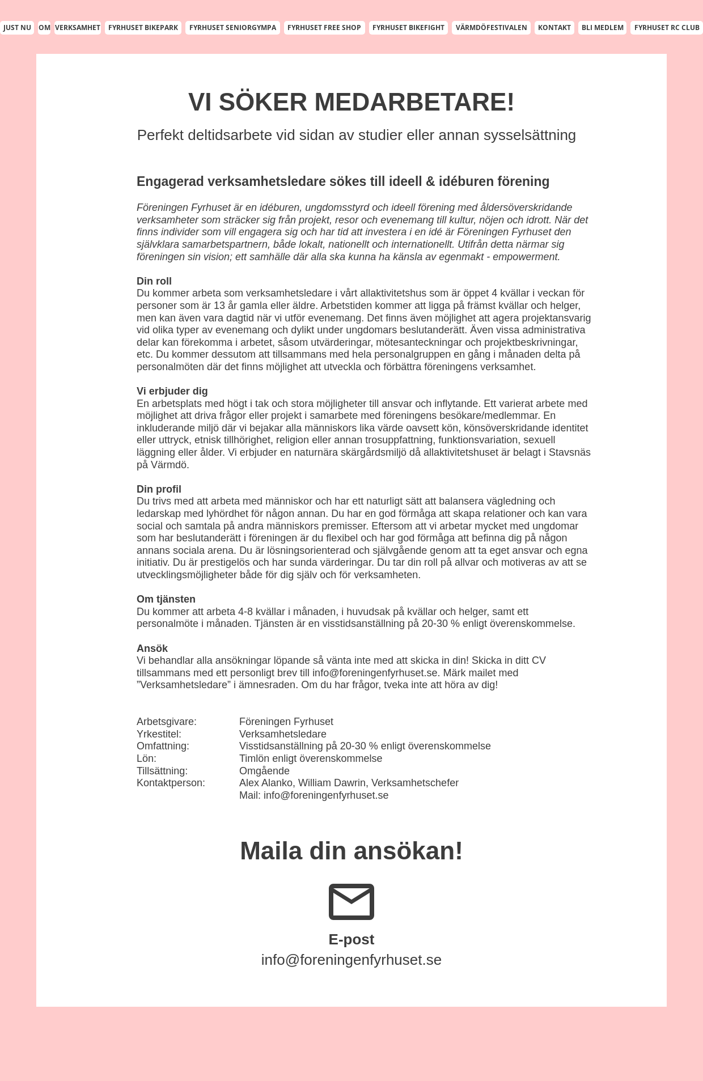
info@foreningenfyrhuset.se (374, 673)
